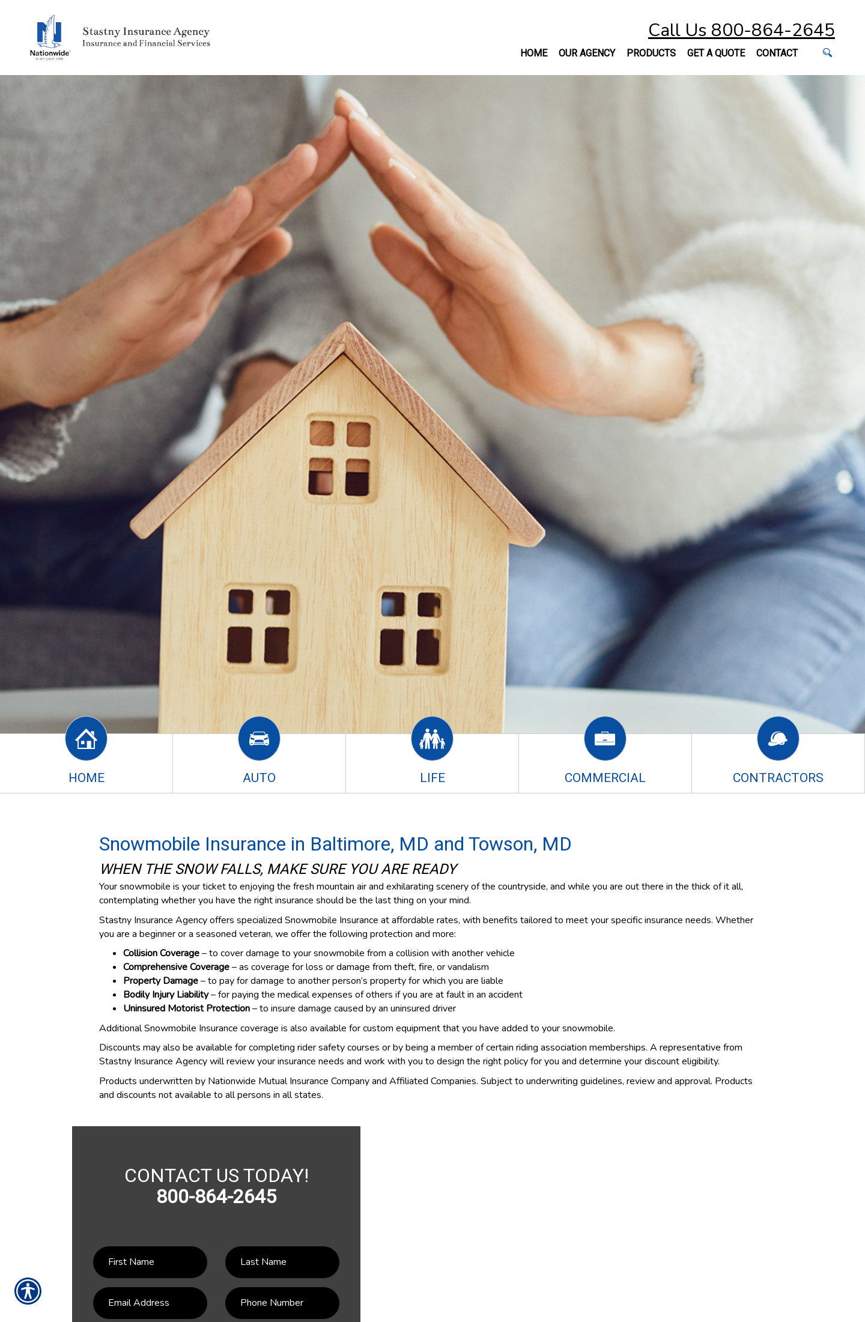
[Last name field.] (282, 1262)
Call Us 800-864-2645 (741, 30)
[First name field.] (150, 1262)
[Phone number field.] (282, 1303)
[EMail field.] (150, 1303)
